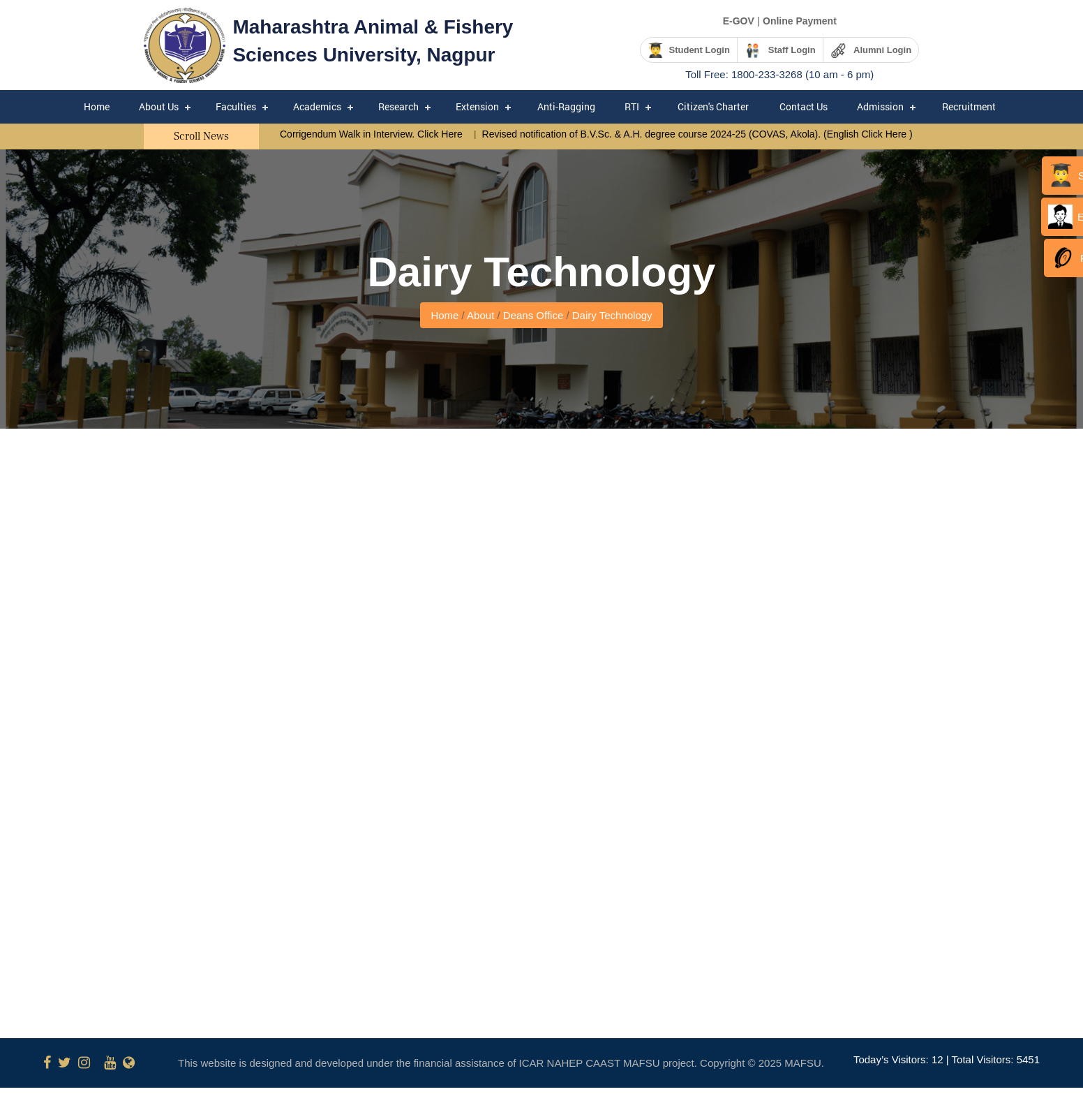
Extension (477, 106)
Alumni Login (870, 51)
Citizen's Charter (713, 106)
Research (398, 106)
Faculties (236, 106)
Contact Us (803, 106)
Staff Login (780, 51)
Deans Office (535, 315)
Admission (880, 106)
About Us (159, 106)
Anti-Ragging (566, 106)
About (480, 315)
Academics (317, 106)
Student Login (688, 51)
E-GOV (738, 21)
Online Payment (800, 21)
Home (97, 106)
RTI (632, 106)
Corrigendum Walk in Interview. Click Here (372, 134)
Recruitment (969, 106)
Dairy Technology (612, 315)
